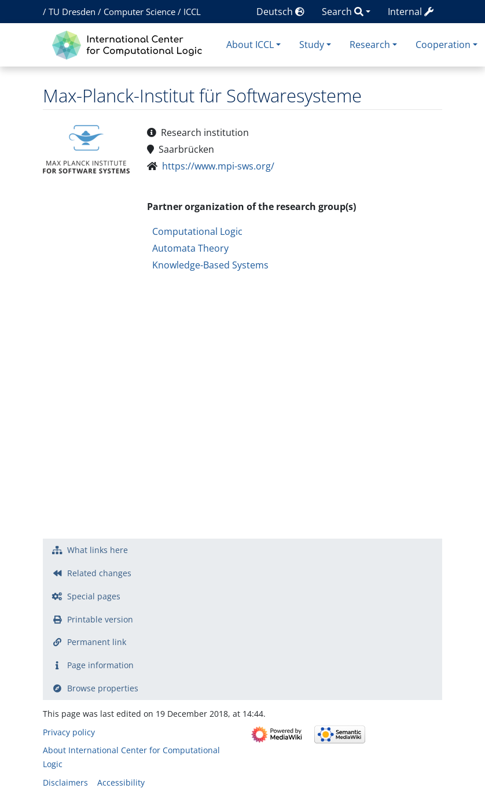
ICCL (192, 11)
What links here (97, 549)
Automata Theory (190, 248)
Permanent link (96, 641)
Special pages (93, 596)
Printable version (100, 619)
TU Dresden (72, 11)
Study (311, 44)
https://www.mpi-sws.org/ (218, 166)
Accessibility (121, 782)
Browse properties (102, 688)
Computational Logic (197, 231)
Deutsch (280, 11)
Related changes (99, 573)
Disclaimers (65, 782)
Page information (100, 665)
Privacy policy (69, 732)
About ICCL (250, 44)
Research (370, 44)
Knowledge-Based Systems (210, 265)
